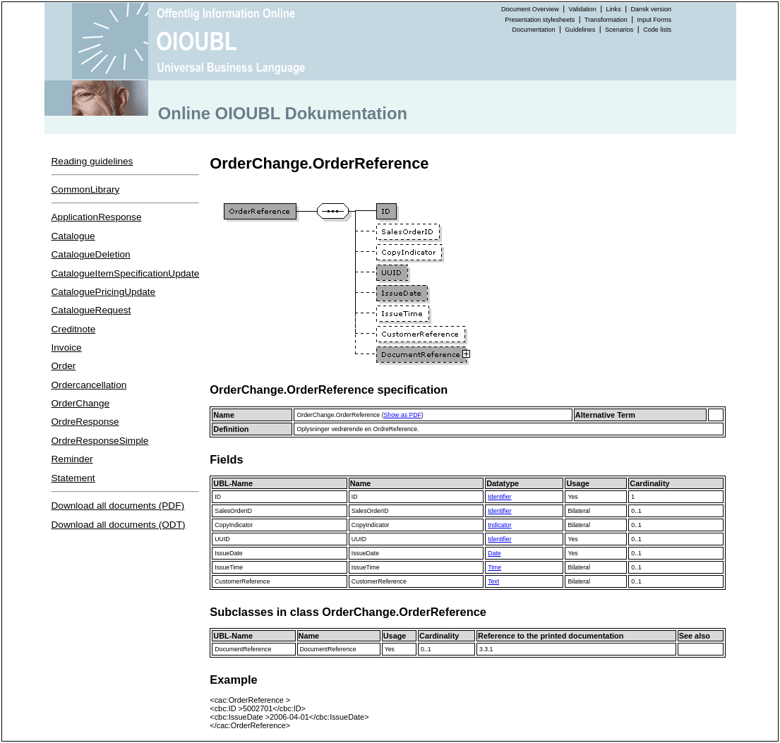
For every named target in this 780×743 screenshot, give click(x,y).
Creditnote (74, 329)
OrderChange (81, 403)
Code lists (657, 29)
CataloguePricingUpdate (104, 291)
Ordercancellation (89, 385)
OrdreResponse (85, 421)
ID (218, 496)
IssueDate (228, 553)
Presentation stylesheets (540, 19)
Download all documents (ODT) (119, 524)
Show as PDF (402, 414)
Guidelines (580, 29)
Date (494, 553)
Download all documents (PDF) (118, 505)
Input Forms (654, 19)
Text (493, 581)
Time (494, 567)
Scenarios (619, 29)
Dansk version (651, 9)
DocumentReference (243, 649)
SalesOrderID (233, 510)
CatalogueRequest (91, 310)
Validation (582, 9)
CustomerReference (242, 581)
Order (64, 366)
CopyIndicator (234, 524)
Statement (73, 478)
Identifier (499, 496)
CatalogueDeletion (91, 254)
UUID (222, 539)
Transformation (606, 19)
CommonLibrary (86, 189)
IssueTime (229, 567)
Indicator (499, 524)
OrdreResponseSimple (100, 440)
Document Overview (530, 9)
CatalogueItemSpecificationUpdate (126, 273)
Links (613, 9)
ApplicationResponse (97, 217)
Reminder (72, 459)
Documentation (533, 29)
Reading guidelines (92, 161)
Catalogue (73, 236)
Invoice (67, 347)
